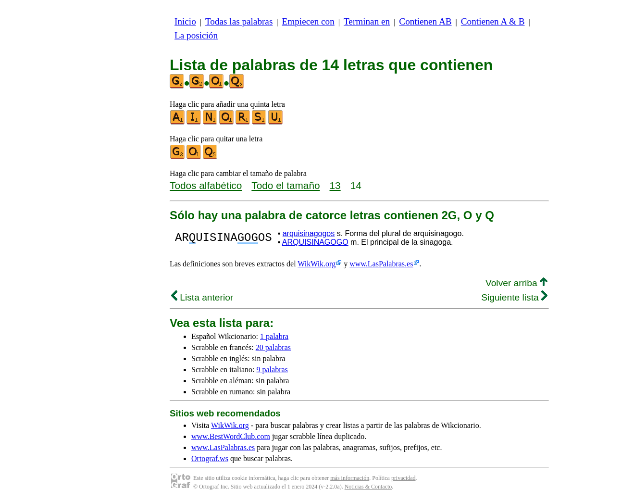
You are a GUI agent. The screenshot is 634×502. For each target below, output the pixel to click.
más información (349, 478)
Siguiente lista (514, 297)
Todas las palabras (239, 21)
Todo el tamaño (285, 185)
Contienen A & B (493, 21)
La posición (196, 35)
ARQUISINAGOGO (315, 242)
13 (335, 185)
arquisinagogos (309, 233)
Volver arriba (516, 283)
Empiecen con (308, 21)
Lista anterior (202, 297)
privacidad (403, 478)
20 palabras (273, 347)
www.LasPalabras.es (381, 264)
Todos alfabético (206, 185)
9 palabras (272, 369)
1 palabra (274, 336)
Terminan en (367, 21)
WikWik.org (317, 264)
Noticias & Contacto (368, 486)
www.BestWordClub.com (230, 436)
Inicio (185, 21)
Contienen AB (425, 21)
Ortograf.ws (209, 458)
